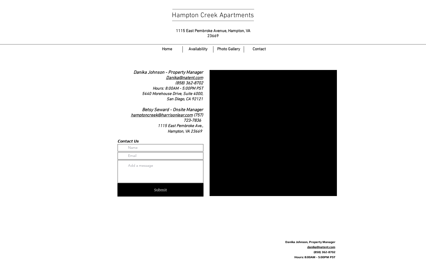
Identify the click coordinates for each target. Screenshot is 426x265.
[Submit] (160, 190)
